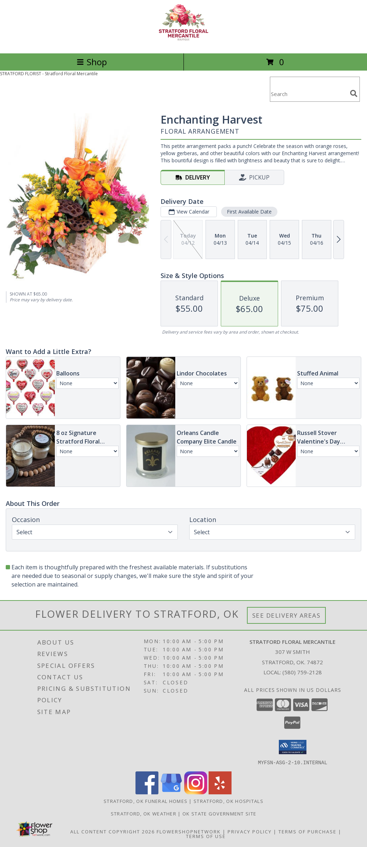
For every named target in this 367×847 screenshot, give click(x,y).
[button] (292, 747)
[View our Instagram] (195, 792)
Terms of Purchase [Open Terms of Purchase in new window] (307, 831)
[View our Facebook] (146, 792)
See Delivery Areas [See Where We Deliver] (286, 615)
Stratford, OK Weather (143, 813)
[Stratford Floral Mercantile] (183, 42)
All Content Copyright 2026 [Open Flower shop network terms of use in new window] (112, 831)
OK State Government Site (219, 813)
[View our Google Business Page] (171, 792)
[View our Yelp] (220, 792)
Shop (92, 62)
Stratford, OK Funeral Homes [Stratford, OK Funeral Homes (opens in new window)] (145, 801)
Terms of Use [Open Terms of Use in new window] (206, 836)
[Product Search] (308, 93)
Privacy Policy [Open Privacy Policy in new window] (250, 831)
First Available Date (249, 211)
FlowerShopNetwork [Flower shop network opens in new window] (189, 831)
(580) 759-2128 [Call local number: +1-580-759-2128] (302, 672)
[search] (353, 93)
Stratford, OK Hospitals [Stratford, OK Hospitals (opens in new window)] (228, 801)
